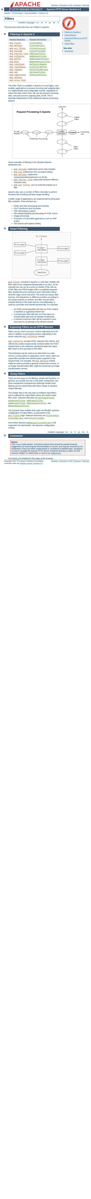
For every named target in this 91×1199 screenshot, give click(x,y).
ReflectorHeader (38, 64)
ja (50, 23)
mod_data (14, 62)
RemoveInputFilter (39, 59)
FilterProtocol (38, 48)
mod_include (16, 51)
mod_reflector (17, 56)
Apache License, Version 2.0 (31, 463)
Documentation (31, 13)
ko (54, 23)
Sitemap (85, 5)
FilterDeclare (37, 46)
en (37, 23)
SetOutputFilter (38, 75)
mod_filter (15, 43)
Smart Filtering (70, 35)
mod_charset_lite (19, 54)
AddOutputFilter (38, 56)
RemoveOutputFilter (40, 62)
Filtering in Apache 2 (72, 32)
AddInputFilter (38, 54)
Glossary (77, 5)
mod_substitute (18, 75)
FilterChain (36, 43)
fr (46, 23)
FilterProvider (38, 51)
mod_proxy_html (18, 80)
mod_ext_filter (18, 48)
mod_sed (14, 72)
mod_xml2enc (16, 78)
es (41, 23)
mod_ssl (18, 172)
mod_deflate (16, 46)
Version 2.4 (43, 13)
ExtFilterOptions (39, 70)
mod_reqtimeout (18, 67)
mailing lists (56, 453)
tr (58, 23)
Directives (63, 5)
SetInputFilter (38, 72)
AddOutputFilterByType (38, 423)
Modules (54, 5)
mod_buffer (15, 59)
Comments (68, 51)
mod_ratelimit (17, 64)
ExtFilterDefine (38, 67)
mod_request (16, 70)
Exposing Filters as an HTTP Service (31, 327)
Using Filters (69, 43)
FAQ (70, 5)
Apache (7, 13)
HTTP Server (17, 13)
